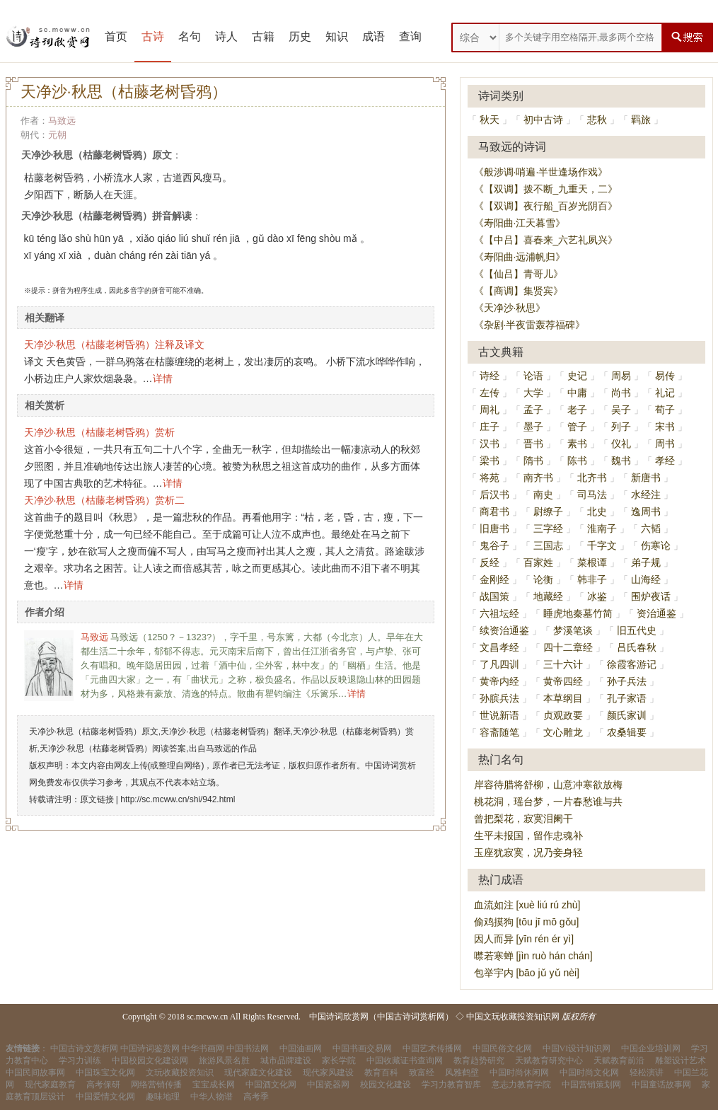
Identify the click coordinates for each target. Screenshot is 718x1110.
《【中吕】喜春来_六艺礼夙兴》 (546, 239)
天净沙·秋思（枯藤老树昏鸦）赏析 (99, 432)
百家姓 (538, 562)
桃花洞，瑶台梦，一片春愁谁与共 (548, 801)
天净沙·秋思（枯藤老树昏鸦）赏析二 (104, 500)
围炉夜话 (651, 596)
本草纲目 (563, 698)
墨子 (533, 426)
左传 (489, 392)
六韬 (651, 528)
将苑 (489, 477)
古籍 (263, 36)
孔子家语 (627, 698)
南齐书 (538, 477)
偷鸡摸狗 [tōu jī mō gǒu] (526, 921)
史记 (577, 375)
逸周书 (646, 511)
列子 (621, 426)
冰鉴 (597, 596)
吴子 (621, 409)
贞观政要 (563, 715)
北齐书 (592, 477)
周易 (621, 375)
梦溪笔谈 (573, 630)
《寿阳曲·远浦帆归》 (520, 256)
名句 (189, 36)
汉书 (489, 443)
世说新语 (499, 715)
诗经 (489, 375)
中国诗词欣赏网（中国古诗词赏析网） (381, 1017)
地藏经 (548, 596)
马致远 (62, 120)
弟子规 (646, 562)
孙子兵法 (627, 681)
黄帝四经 (563, 681)
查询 (410, 36)
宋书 (665, 426)
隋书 (533, 460)
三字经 (548, 528)
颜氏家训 (627, 715)
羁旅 (641, 119)
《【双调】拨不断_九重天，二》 (546, 189)
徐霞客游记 (631, 664)
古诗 (152, 36)
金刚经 (494, 579)
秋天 (489, 119)
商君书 (494, 511)
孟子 (533, 409)
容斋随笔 (499, 732)
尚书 (621, 392)
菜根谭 (592, 562)
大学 (533, 392)
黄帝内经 (499, 681)
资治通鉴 (656, 613)
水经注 (646, 494)
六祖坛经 (499, 613)
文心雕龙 (563, 732)
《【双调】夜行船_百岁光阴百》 (546, 206)
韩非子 (592, 579)
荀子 (665, 409)
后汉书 (494, 494)
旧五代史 (636, 630)
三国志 (548, 545)
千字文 (602, 545)
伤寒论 (656, 545)
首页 (116, 36)
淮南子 (602, 528)
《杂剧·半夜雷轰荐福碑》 (530, 324)
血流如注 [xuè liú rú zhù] (527, 904)
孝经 (665, 460)
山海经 (646, 579)
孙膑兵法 (499, 698)
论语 (533, 375)
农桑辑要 (627, 732)
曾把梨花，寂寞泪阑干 (523, 818)
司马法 (592, 494)
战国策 (494, 596)
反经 (489, 562)
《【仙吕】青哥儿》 (518, 273)
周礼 (489, 409)
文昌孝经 (499, 647)
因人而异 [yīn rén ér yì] (524, 938)
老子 (577, 409)
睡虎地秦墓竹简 (578, 613)
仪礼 (621, 443)
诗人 (226, 36)
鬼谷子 (494, 545)
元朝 (57, 134)
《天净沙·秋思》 (510, 307)
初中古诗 (543, 119)
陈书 (577, 460)
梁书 (489, 460)
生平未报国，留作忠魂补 (528, 835)
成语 (373, 36)
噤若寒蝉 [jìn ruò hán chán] (533, 955)
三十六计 (563, 664)
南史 (543, 494)
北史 (597, 511)
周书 (665, 443)
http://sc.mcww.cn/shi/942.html (177, 799)
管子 (577, 426)
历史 (300, 36)
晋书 (533, 443)
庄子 (489, 426)
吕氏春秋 (636, 647)
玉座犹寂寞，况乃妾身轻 (528, 852)
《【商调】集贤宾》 (518, 290)
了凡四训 (499, 664)
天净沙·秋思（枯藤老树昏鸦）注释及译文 (114, 344)
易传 (665, 375)
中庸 (577, 392)
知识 (336, 36)
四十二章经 (568, 647)
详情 (163, 378)
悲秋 (597, 119)
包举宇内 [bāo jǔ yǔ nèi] (527, 972)
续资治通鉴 (504, 630)
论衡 (543, 579)
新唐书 (646, 477)
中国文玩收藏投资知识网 (513, 1017)
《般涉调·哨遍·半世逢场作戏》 (541, 172)
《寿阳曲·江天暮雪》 (520, 223)
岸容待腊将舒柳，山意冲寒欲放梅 (548, 784)
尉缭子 (548, 511)
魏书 (621, 460)
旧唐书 (494, 528)
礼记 (665, 392)
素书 (577, 443)
